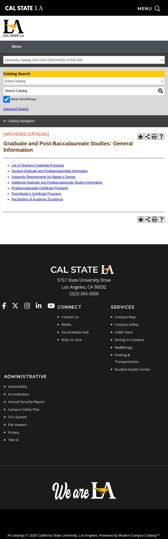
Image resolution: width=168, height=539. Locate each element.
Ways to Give (71, 339)
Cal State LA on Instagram (27, 306)
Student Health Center (132, 369)
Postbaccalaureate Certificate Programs (39, 188)
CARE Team (124, 332)
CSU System (17, 416)
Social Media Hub (75, 332)
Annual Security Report (26, 401)
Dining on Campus (129, 339)
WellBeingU (124, 347)
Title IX (13, 439)
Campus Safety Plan (24, 409)
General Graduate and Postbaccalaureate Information (49, 171)
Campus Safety (127, 324)
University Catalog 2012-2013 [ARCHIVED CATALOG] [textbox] (43, 60)
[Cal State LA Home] (84, 273)
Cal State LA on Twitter (15, 306)
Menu (16, 47)
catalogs (18, 535)
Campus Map (125, 317)
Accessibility (17, 386)
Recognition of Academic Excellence (37, 199)
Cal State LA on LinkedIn (38, 306)
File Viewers (17, 424)
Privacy (13, 432)
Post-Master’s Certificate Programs (36, 194)
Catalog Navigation (21, 121)
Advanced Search (16, 109)
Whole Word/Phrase (23, 99)
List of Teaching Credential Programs (37, 165)
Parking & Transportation (127, 358)
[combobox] (84, 60)
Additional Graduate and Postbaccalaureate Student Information (56, 182)
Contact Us (70, 317)
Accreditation (18, 394)
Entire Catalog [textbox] (15, 81)
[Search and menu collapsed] (153, 9)
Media (66, 324)
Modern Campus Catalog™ (139, 535)
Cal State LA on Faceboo (4, 306)
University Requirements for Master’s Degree (43, 177)
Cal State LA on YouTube (51, 306)
